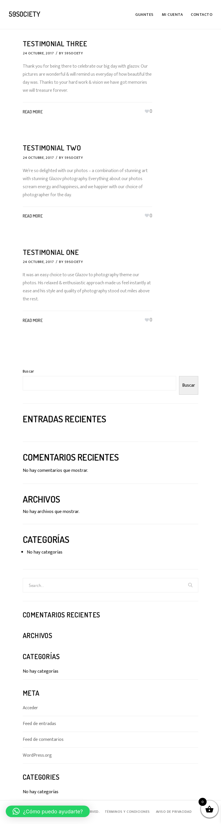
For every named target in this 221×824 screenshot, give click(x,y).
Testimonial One (52, 251)
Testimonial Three (56, 43)
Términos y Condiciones (127, 811)
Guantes (144, 14)
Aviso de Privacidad (174, 811)
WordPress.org (37, 755)
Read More (33, 111)
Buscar (28, 371)
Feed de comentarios (43, 739)
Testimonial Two (53, 147)
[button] (48, 811)
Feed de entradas (39, 723)
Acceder (30, 707)
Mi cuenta (172, 14)
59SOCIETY (73, 53)
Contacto (201, 14)
